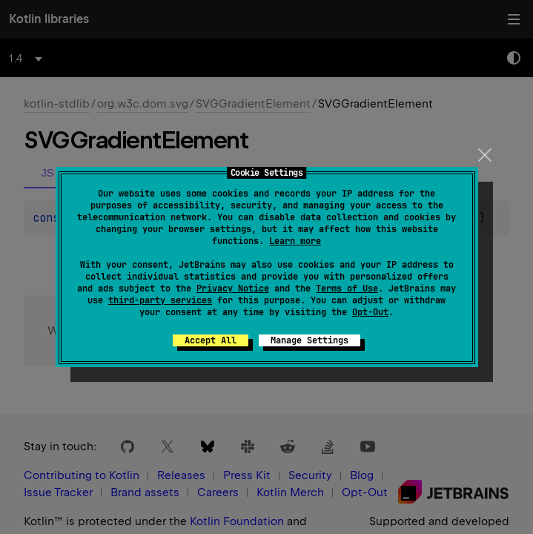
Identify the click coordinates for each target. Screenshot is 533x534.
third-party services (160, 300)
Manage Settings (309, 340)
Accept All (210, 340)
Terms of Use (347, 288)
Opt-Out (370, 312)
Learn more (295, 241)
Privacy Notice (232, 288)
